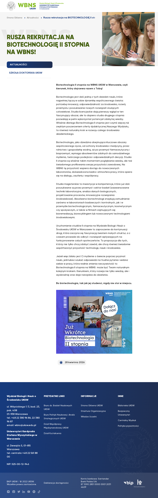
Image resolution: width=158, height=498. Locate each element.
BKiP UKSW (12, 482)
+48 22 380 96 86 (21, 418)
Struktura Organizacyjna (93, 411)
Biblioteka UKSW (126, 406)
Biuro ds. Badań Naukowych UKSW (58, 407)
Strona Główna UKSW (92, 406)
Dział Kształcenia (52, 433)
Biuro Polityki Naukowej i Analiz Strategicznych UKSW (59, 417)
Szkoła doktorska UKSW (25, 73)
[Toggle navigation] (145, 6)
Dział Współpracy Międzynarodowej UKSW (56, 426)
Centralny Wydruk (127, 420)
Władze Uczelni (89, 417)
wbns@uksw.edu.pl (25, 425)
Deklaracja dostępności (56, 483)
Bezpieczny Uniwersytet (124, 413)
